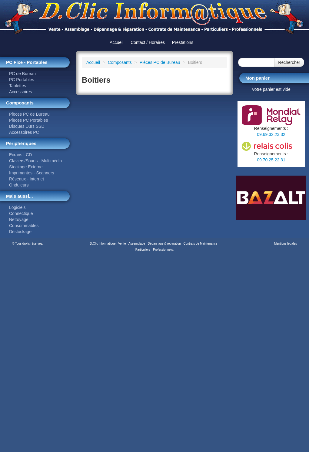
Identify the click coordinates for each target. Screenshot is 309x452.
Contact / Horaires (148, 42)
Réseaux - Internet (26, 179)
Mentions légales (285, 243)
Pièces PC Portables (28, 120)
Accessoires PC (24, 132)
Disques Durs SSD (27, 126)
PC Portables (21, 79)
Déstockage (20, 231)
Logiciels (17, 207)
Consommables (23, 225)
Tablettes (17, 85)
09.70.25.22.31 (271, 159)
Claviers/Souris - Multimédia (35, 160)
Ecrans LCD (20, 154)
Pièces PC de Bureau (29, 114)
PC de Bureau (22, 73)
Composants (120, 62)
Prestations (182, 42)
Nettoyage (18, 219)
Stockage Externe (26, 166)
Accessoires (20, 91)
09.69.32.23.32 (271, 134)
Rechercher (289, 62)
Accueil (116, 42)
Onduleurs (19, 185)
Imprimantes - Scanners (31, 172)
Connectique (21, 213)
